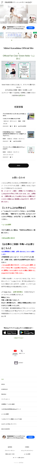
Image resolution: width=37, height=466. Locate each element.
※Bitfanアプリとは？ (18, 338)
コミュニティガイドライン (27, 450)
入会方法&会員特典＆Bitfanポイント (11, 409)
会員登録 (30, 27)
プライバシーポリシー (10, 450)
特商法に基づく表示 (10, 454)
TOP (2, 379)
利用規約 (27, 447)
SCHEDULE (4, 389)
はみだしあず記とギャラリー (9, 424)
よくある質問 (7, 224)
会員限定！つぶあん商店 (8, 404)
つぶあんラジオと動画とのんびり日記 (11, 419)
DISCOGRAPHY (5, 429)
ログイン (34, 2)
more (18, 165)
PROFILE (3, 394)
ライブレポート (5, 399)
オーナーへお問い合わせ (18, 457)
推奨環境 (10, 447)
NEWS (3, 384)
